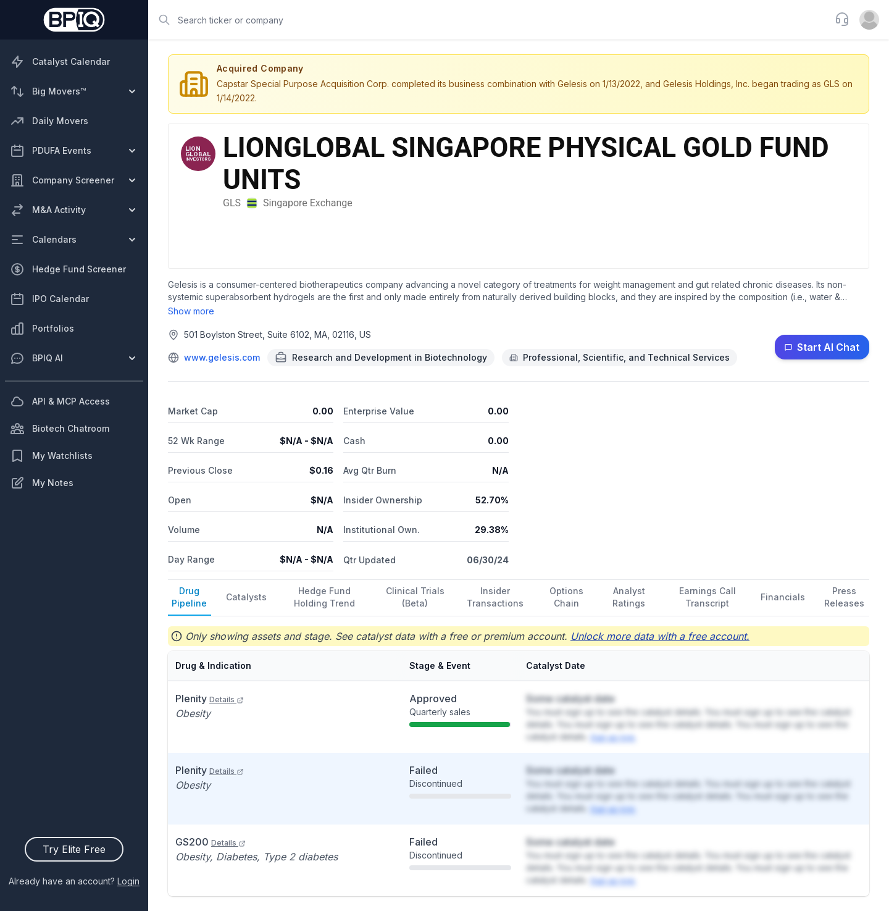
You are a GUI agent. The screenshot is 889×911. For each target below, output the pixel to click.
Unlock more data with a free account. (659, 636)
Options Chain (566, 597)
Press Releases (844, 597)
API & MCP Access (60, 401)
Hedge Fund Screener (68, 269)
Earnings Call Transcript (707, 597)
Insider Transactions (495, 597)
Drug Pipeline (189, 597)
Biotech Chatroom (59, 428)
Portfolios (42, 328)
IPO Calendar (49, 299)
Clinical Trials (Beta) (415, 597)
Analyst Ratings (628, 597)
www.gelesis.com (222, 357)
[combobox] (487, 20)
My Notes (41, 483)
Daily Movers (49, 121)
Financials (783, 597)
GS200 (210, 842)
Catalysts (246, 597)
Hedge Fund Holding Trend (324, 597)
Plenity (209, 698)
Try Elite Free (74, 849)
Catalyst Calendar (60, 61)
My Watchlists (51, 455)
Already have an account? (74, 881)
